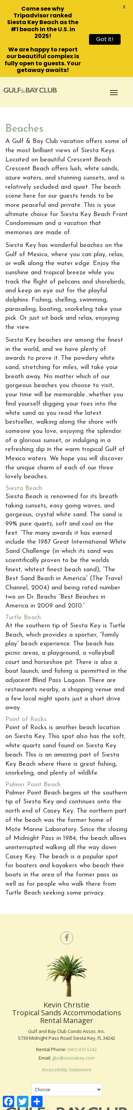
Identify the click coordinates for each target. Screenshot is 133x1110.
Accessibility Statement (66, 1068)
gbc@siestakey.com (73, 1056)
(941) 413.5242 (82, 1047)
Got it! (104, 39)
